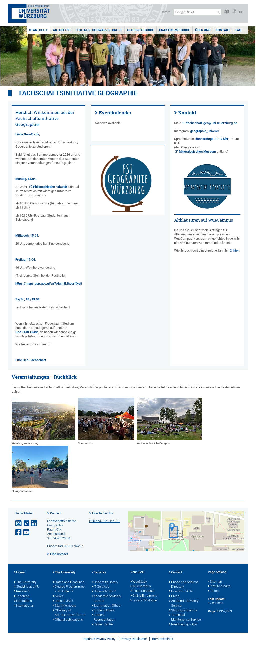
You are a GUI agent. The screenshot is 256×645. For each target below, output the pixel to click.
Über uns (202, 30)
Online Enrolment (143, 596)
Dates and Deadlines (68, 582)
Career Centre (102, 624)
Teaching (21, 596)
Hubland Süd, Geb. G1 (104, 521)
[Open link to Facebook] (19, 532)
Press (174, 596)
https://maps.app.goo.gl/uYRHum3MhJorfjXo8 (49, 283)
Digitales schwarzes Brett (99, 30)
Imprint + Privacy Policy (99, 639)
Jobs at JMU (63, 601)
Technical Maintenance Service (185, 617)
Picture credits (219, 586)
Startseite (38, 30)
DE (241, 12)
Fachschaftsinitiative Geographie (78, 93)
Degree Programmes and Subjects (69, 589)
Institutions (23, 601)
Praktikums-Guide (174, 30)
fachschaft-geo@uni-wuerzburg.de (211, 123)
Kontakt (223, 30)
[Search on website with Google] (197, 12)
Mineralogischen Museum (197, 151)
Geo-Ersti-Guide (140, 30)
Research (22, 591)
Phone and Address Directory (184, 584)
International (24, 606)
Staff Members (64, 606)
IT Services (101, 587)
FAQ (239, 30)
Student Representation (103, 617)
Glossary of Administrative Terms (69, 613)
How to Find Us (102, 513)
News (58, 596)
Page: (212, 611)
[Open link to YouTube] (26, 532)
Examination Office (106, 606)
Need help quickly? (183, 624)
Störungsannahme (183, 610)
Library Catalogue (143, 600)
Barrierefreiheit (162, 639)
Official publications (68, 620)
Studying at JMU (27, 587)
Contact (55, 513)
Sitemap (215, 582)
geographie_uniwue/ (204, 131)
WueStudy (138, 582)
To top (213, 591)
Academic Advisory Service (106, 598)
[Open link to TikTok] (26, 523)
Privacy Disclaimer (134, 639)
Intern (166, 12)
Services (99, 572)
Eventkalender (115, 113)
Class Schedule (142, 591)
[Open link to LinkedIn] (34, 523)
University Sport (104, 591)
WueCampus (140, 586)
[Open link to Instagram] (19, 523)
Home (19, 572)
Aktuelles (61, 30)
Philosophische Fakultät (50, 187)
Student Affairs (103, 610)
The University (25, 582)
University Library (105, 582)
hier (236, 250)
